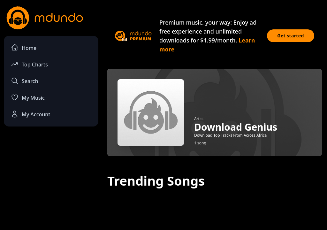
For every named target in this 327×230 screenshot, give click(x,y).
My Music (28, 97)
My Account (30, 114)
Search (24, 81)
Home (23, 47)
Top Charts (29, 64)
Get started (290, 36)
